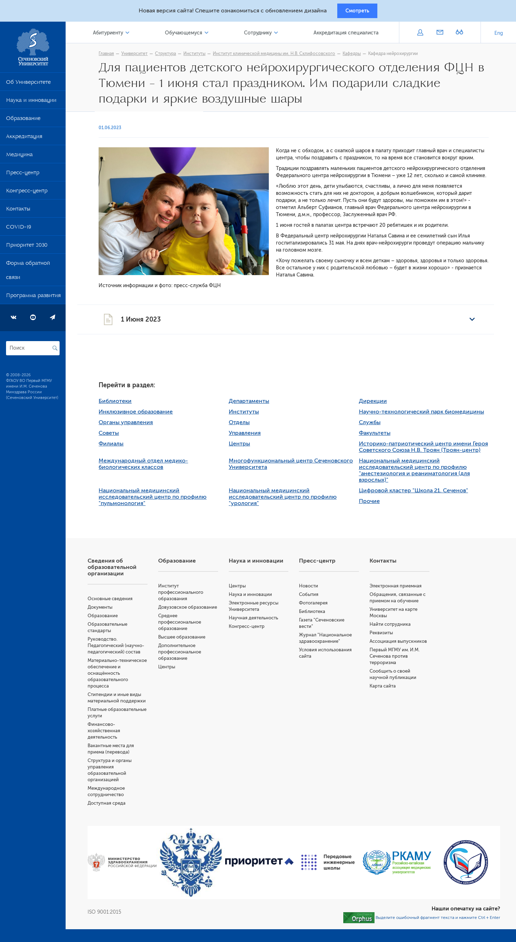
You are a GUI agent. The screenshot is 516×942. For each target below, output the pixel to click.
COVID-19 (18, 230)
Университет (140, 55)
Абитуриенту (117, 35)
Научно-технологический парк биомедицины (426, 414)
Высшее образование (189, 646)
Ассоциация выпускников (402, 644)
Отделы (244, 425)
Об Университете (28, 86)
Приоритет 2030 (27, 248)
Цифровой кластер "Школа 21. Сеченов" (418, 493)
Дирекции (378, 404)
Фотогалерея (318, 605)
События (313, 597)
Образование (23, 122)
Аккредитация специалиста (347, 35)
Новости (313, 588)
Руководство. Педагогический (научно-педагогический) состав (126, 648)
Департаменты (254, 404)
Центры (244, 446)
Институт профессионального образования (188, 595)
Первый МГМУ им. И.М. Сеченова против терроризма (398, 659)
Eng (498, 35)
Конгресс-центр (27, 194)
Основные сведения (120, 601)
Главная (111, 55)
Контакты (18, 212)
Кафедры (357, 55)
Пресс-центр (22, 176)
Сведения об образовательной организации (122, 570)
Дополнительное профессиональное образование (187, 661)
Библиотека (317, 614)
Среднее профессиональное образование (187, 631)
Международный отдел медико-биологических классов (148, 466)
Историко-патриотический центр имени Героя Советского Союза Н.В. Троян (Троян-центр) (428, 449)
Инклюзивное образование (141, 414)
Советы (114, 436)
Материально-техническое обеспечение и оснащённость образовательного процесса (126, 676)
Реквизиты (384, 635)
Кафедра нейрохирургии (398, 55)
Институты (200, 55)
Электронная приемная (399, 588)
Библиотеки (120, 404)
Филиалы (116, 446)
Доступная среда (116, 806)
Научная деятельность (259, 620)
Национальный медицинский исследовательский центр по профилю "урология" (288, 499)
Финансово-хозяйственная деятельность (114, 733)
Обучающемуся (190, 35)
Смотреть (357, 12)
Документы (110, 610)
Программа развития (33, 299)
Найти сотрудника (393, 627)
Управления (250, 436)
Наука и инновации (31, 104)
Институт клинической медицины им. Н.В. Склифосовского (279, 55)
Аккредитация (24, 140)
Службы (374, 425)
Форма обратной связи (28, 274)
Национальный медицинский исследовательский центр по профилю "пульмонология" (158, 499)
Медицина (19, 158)
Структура (170, 55)
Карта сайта (386, 688)
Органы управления (131, 425)
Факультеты (379, 436)
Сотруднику (262, 35)
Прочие (374, 504)
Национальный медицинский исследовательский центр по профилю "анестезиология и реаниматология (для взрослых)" (419, 473)
